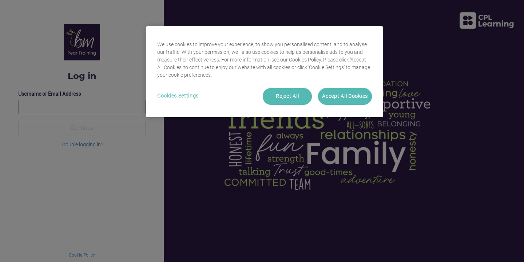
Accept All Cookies (345, 96)
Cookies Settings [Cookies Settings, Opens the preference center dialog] (178, 96)
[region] (264, 71)
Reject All (287, 96)
